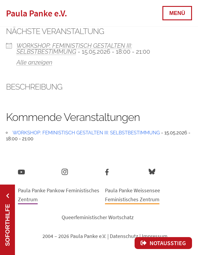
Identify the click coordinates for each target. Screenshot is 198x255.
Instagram (65, 171)
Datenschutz (124, 236)
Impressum (154, 236)
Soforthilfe (7, 225)
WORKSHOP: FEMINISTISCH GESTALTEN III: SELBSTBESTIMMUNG (74, 48)
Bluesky (152, 171)
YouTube (21, 171)
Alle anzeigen (34, 62)
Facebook (107, 170)
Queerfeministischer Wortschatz (98, 217)
